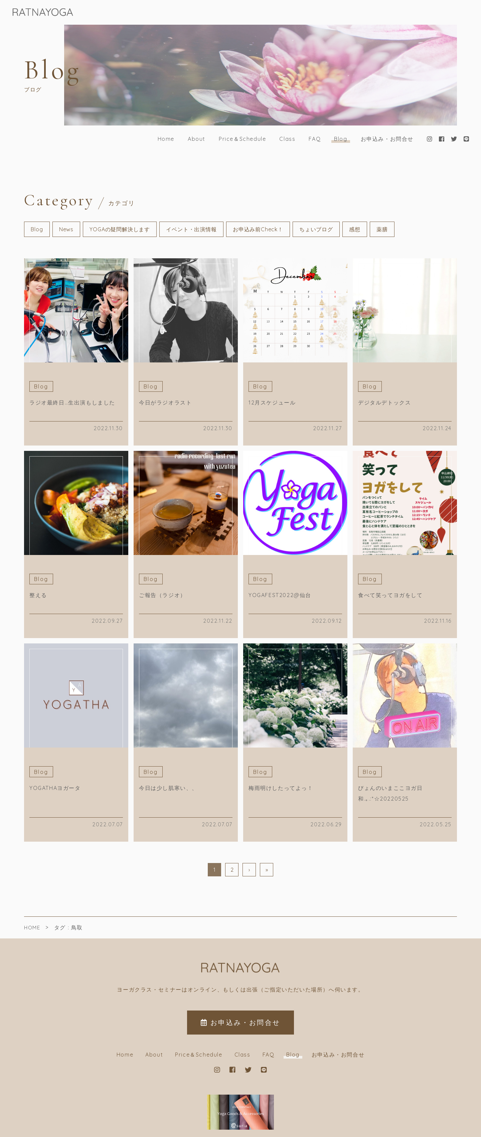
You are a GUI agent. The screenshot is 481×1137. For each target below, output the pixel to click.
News (66, 229)
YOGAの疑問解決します (120, 229)
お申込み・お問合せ (387, 138)
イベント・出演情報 (191, 229)
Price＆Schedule (242, 138)
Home (166, 138)
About (196, 138)
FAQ (315, 138)
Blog (340, 138)
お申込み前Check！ (258, 229)
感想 (354, 229)
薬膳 (382, 229)
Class (287, 138)
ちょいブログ (316, 229)
